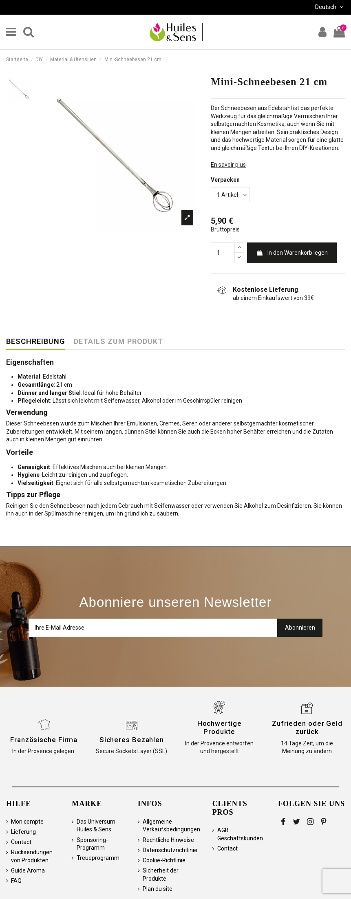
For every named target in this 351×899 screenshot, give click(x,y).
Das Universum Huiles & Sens (96, 825)
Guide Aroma (28, 870)
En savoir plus (228, 164)
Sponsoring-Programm (92, 844)
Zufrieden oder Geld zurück (307, 727)
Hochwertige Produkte (219, 727)
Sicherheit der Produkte (161, 874)
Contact (21, 842)
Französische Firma (43, 740)
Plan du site (157, 889)
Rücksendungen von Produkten (32, 856)
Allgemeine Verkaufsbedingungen (171, 825)
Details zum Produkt (118, 341)
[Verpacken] (230, 194)
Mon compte (27, 821)
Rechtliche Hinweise (168, 840)
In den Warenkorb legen (292, 252)
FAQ (16, 880)
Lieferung (23, 831)
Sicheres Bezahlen (131, 740)
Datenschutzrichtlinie (170, 850)
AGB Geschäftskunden (240, 834)
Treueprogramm (98, 858)
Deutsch (330, 7)
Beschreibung (35, 341)
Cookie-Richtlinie (164, 860)
